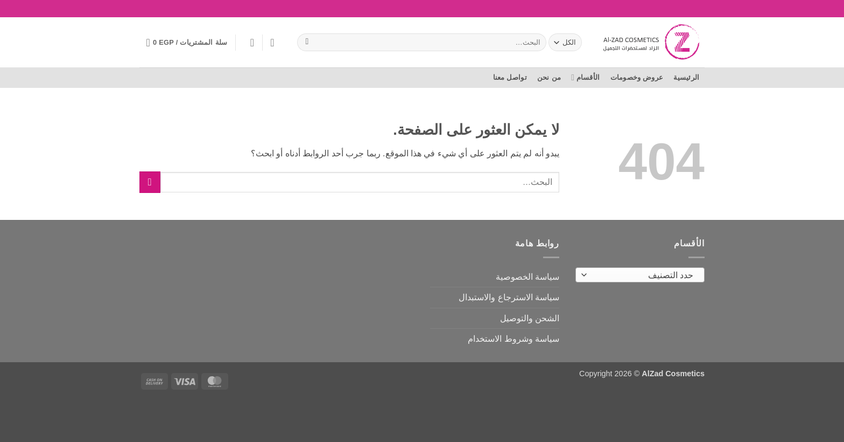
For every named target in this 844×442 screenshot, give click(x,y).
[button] (248, 42)
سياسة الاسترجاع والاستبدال (509, 297)
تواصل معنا (510, 77)
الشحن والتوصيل (529, 318)
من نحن (549, 77)
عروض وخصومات (637, 77)
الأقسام (585, 77)
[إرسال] (307, 42)
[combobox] (640, 274)
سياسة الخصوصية (527, 276)
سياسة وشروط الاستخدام (513, 338)
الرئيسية (686, 77)
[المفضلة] (272, 42)
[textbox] (643, 275)
